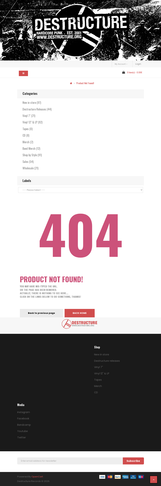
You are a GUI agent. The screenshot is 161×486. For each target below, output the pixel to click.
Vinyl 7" (98, 367)
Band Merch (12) (31, 148)
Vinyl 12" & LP (101, 373)
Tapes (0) (28, 129)
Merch (98, 386)
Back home (80, 313)
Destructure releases (107, 361)
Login (138, 63)
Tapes (98, 380)
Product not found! (85, 83)
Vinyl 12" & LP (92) (32, 122)
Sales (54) (28, 162)
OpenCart (37, 476)
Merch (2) (28, 142)
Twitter (21, 437)
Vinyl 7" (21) (29, 116)
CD (96, 392)
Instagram (23, 412)
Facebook (23, 418)
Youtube (22, 431)
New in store (101, 354)
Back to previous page (41, 313)
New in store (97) (32, 102)
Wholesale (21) (30, 168)
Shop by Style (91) (32, 155)
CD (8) (26, 135)
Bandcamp (24, 425)
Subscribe (133, 461)
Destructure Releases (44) (37, 109)
